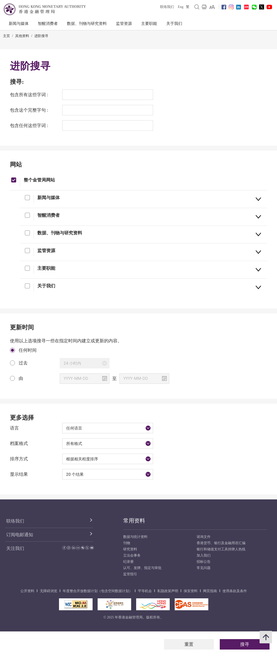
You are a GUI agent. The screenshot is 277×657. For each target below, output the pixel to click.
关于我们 (174, 23)
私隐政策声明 (167, 591)
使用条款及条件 (234, 591)
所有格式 (74, 443)
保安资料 (191, 591)
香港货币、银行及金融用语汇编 (221, 543)
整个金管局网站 (39, 179)
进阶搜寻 (41, 36)
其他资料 (22, 36)
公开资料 (27, 591)
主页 (6, 36)
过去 (23, 362)
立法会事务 (132, 555)
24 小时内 (72, 363)
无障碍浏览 (48, 591)
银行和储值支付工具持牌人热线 (221, 549)
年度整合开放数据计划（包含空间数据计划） (97, 591)
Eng (180, 7)
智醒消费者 (48, 23)
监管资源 (124, 23)
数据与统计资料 (135, 537)
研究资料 (130, 549)
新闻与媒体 (19, 23)
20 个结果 (75, 474)
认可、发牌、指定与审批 (142, 568)
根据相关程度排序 (82, 459)
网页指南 (210, 591)
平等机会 (145, 591)
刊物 (126, 543)
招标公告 (204, 562)
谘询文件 (204, 537)
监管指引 (130, 574)
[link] (212, 6)
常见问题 (204, 568)
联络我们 (167, 7)
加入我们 (204, 555)
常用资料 (134, 521)
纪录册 (128, 562)
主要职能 (149, 23)
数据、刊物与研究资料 (87, 23)
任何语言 (74, 428)
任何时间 (28, 350)
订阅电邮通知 (19, 534)
